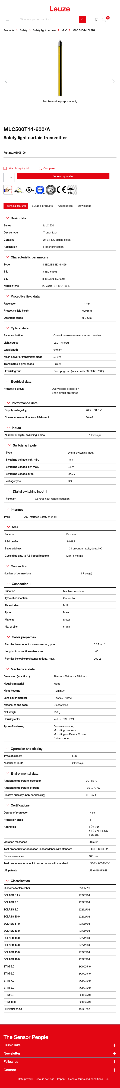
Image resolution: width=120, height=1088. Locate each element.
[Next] (113, 81)
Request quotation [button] (63, 176)
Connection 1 (19, 584)
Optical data (17, 328)
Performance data (22, 403)
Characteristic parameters (27, 257)
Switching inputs (22, 445)
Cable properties (21, 637)
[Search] (82, 19)
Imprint (61, 1078)
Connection (16, 566)
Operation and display (24, 749)
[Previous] (6, 81)
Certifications (18, 805)
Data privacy (25, 1078)
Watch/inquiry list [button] (16, 168)
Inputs (14, 428)
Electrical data (18, 381)
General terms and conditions (85, 1078)
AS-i (12, 527)
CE (107, 1078)
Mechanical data (20, 669)
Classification (18, 881)
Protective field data (23, 296)
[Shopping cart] (114, 18)
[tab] (16, 206)
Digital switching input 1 (27, 491)
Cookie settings (45, 1078)
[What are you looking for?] (49, 19)
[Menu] (8, 19)
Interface (14, 509)
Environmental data (22, 773)
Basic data (16, 218)
